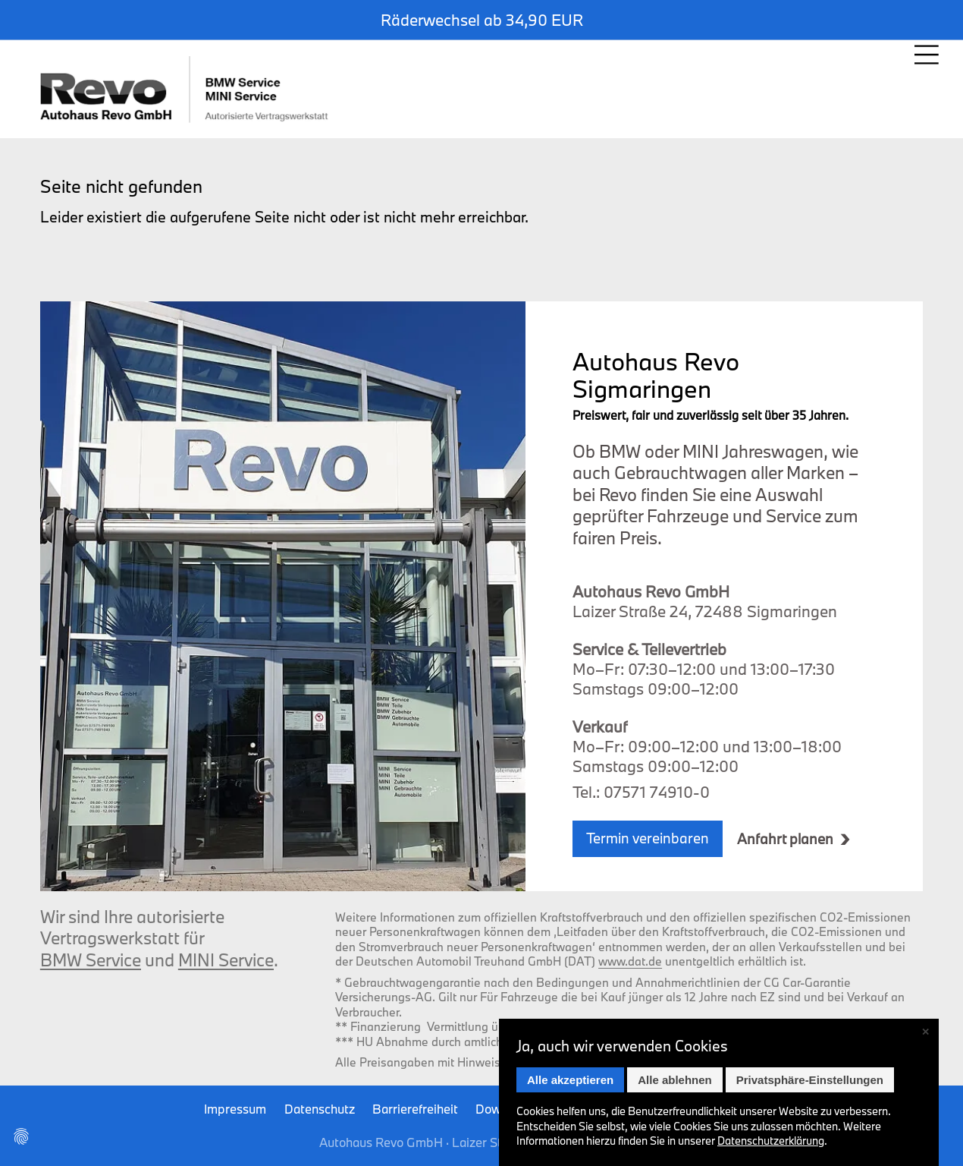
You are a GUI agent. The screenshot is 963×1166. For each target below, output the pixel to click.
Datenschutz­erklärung (770, 1140)
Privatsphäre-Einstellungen (809, 1079)
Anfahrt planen (785, 839)
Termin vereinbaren (647, 838)
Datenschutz (319, 1109)
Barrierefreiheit (415, 1109)
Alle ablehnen (675, 1079)
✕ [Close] (925, 1032)
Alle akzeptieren (570, 1079)
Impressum (235, 1109)
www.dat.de (630, 961)
